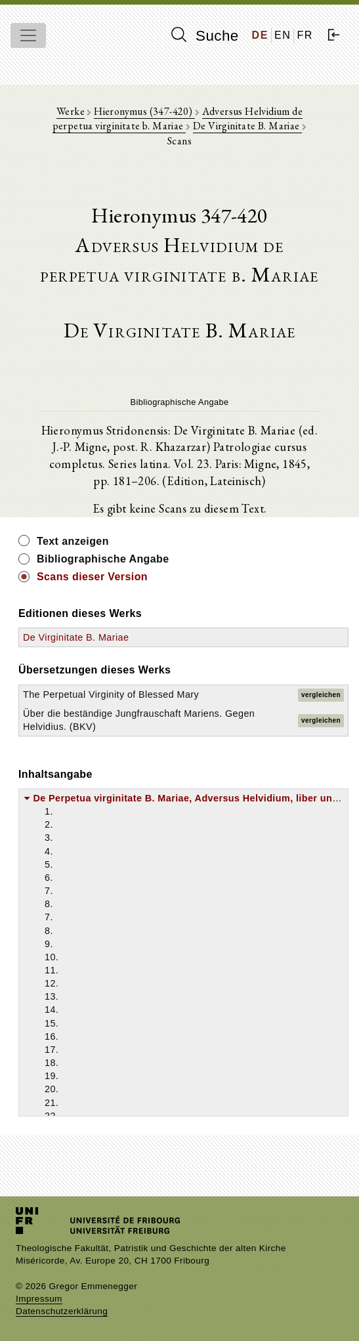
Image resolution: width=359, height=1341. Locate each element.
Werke (70, 111)
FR (305, 35)
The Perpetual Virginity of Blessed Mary (111, 694)
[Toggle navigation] (28, 35)
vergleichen (321, 694)
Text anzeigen (73, 541)
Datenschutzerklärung (62, 1311)
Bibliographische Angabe (103, 558)
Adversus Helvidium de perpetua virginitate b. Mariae (178, 118)
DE (260, 35)
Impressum (39, 1299)
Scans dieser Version (92, 576)
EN (282, 35)
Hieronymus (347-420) (144, 111)
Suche (204, 35)
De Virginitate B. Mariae (247, 126)
